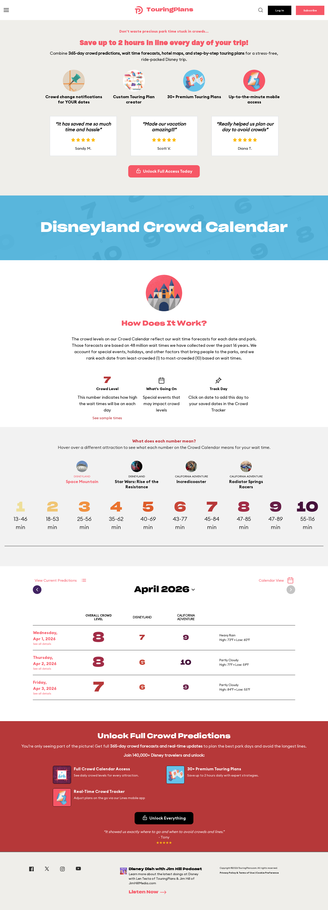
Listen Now (149, 892)
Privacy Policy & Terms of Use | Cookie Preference (249, 872)
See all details (42, 643)
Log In (279, 10)
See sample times (107, 418)
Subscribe (310, 10)
